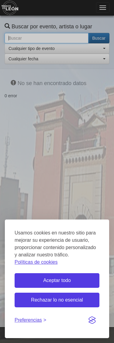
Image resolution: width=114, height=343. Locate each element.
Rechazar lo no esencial (57, 299)
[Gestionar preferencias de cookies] (30, 320)
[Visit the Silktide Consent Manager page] (92, 320)
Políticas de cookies (36, 262)
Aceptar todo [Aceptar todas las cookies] (57, 280)
